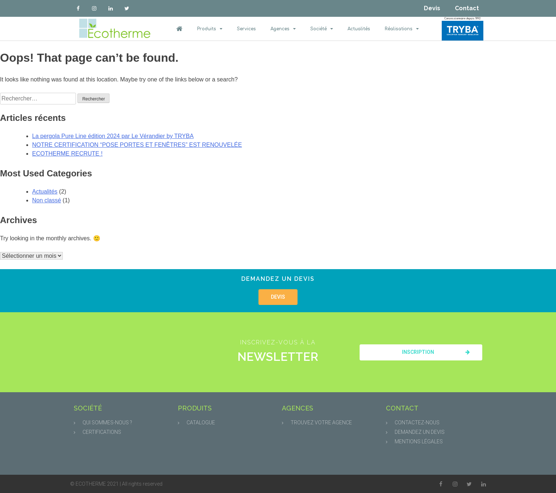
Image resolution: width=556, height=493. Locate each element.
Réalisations (402, 29)
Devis (432, 8)
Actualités (359, 28)
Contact (467, 8)
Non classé (46, 200)
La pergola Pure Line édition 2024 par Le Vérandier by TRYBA (112, 136)
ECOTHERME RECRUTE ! (67, 153)
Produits (209, 29)
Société (321, 29)
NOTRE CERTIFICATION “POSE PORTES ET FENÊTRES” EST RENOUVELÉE (137, 145)
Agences (283, 29)
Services (246, 28)
